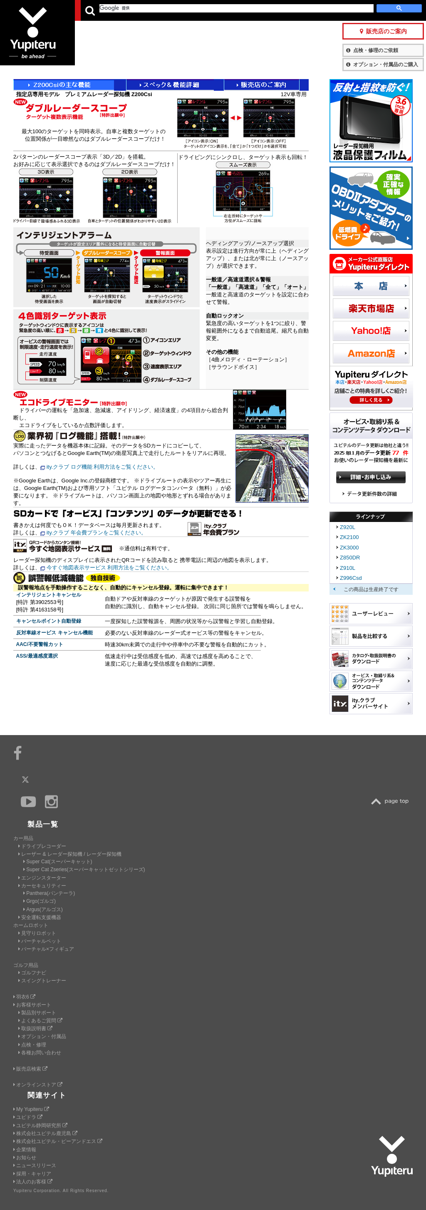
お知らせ (24, 1157)
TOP (392, 801)
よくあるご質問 (40, 1021)
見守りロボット (37, 933)
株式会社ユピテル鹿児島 (45, 1133)
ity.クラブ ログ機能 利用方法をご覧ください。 (103, 467)
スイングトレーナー (42, 981)
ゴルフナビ (32, 973)
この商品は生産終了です (371, 589)
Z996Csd (351, 578)
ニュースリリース (34, 1165)
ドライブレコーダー (42, 846)
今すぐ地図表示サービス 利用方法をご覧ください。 (110, 567)
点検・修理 (32, 1045)
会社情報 (215, 10)
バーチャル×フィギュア (46, 949)
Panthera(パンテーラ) (49, 893)
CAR (95, 10)
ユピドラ (27, 1117)
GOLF (135, 10)
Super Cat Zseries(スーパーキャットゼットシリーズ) (84, 869)
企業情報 (24, 1150)
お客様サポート (286, 10)
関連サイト (47, 1095)
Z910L (347, 568)
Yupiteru (37, 37)
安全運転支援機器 (39, 917)
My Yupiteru (31, 1109)
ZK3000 (349, 547)
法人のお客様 (32, 1182)
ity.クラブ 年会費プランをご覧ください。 (96, 532)
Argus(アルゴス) (43, 909)
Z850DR (350, 557)
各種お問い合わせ (39, 1053)
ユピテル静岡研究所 (40, 1125)
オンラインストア (37, 1085)
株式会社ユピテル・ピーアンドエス (57, 1141)
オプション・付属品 (42, 1036)
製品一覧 (245, 10)
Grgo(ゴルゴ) (39, 901)
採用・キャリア (32, 1174)
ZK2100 (349, 537)
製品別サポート (37, 1013)
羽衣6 (24, 997)
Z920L (347, 527)
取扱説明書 (35, 1028)
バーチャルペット (39, 941)
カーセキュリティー (42, 886)
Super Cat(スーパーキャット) (57, 862)
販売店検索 (30, 1069)
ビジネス (176, 10)
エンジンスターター (42, 878)
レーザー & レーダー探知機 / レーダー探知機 (69, 854)
